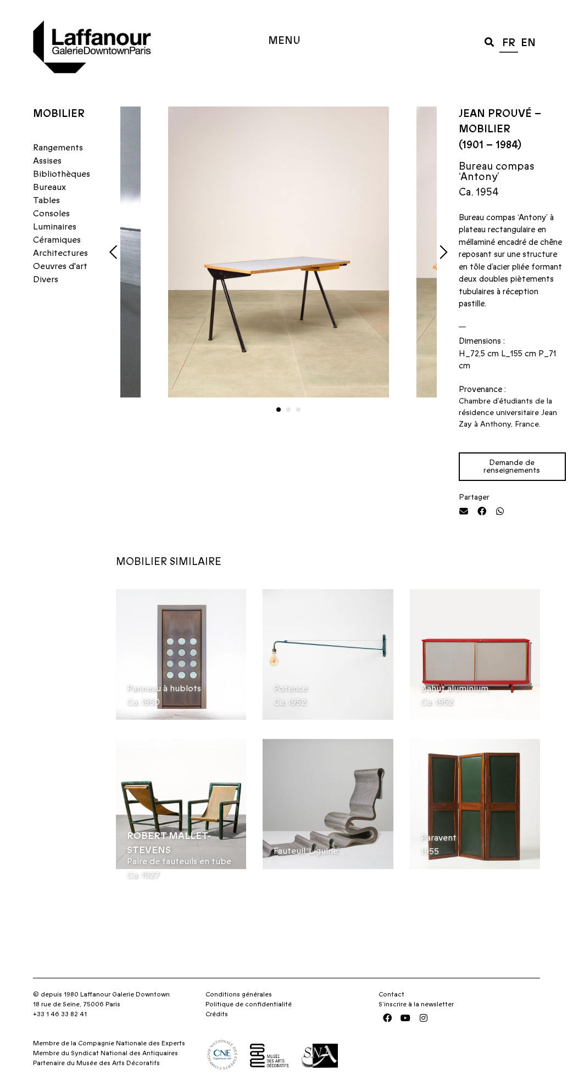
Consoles (51, 213)
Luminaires (54, 226)
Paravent (439, 837)
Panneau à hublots (164, 688)
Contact (391, 994)
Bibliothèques (61, 174)
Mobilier (59, 114)
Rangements (58, 147)
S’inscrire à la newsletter (416, 1004)
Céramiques (57, 240)
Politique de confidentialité (248, 1004)
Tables (46, 200)
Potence (290, 688)
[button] (489, 41)
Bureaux (49, 187)
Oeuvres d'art (60, 266)
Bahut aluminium (454, 688)
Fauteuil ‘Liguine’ (306, 851)
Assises (47, 160)
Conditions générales (238, 994)
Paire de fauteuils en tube (179, 861)
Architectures (60, 253)
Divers (45, 279)
